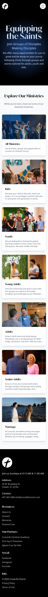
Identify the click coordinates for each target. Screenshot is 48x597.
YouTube (6, 566)
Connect (6, 516)
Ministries (7, 520)
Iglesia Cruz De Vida (11, 545)
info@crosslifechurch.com (27, 497)
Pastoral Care (8, 524)
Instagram (7, 562)
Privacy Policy (8, 583)
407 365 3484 (8, 497)
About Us (6, 512)
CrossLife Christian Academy (15, 537)
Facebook (6, 558)
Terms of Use (8, 587)
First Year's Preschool (12, 541)
